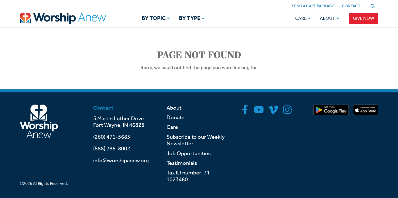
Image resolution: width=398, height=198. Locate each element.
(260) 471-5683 (111, 137)
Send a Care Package (313, 6)
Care (301, 18)
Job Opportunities (189, 153)
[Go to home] (72, 18)
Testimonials (182, 163)
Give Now (363, 18)
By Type (190, 18)
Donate (176, 117)
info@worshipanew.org (121, 160)
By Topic (154, 18)
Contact (351, 6)
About (327, 18)
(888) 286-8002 (111, 148)
